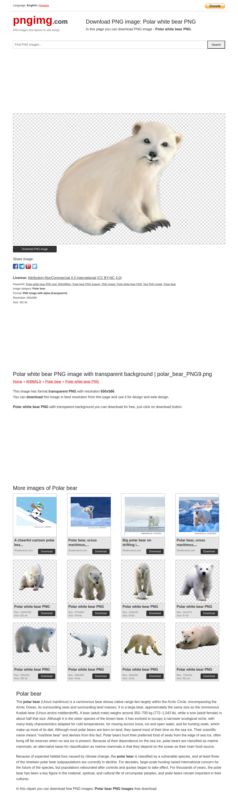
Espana (44, 5)
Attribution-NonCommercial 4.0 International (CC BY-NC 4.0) (75, 278)
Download (46, 551)
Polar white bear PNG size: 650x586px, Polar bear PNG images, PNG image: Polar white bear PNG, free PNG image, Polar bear (101, 284)
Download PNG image (35, 249)
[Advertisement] (119, 82)
